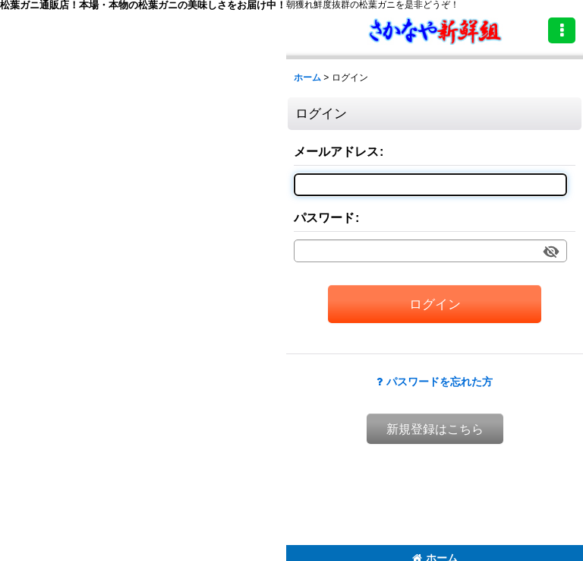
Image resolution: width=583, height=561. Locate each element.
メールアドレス (336, 151)
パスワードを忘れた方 (435, 382)
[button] (561, 30)
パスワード (324, 217)
